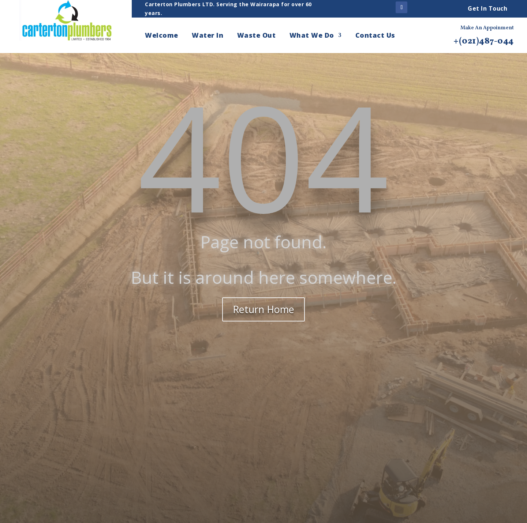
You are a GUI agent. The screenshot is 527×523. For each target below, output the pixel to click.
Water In (207, 36)
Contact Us (375, 36)
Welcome (161, 36)
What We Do (311, 36)
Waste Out (256, 36)
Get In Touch (487, 8)
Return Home (263, 309)
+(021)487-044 (483, 41)
